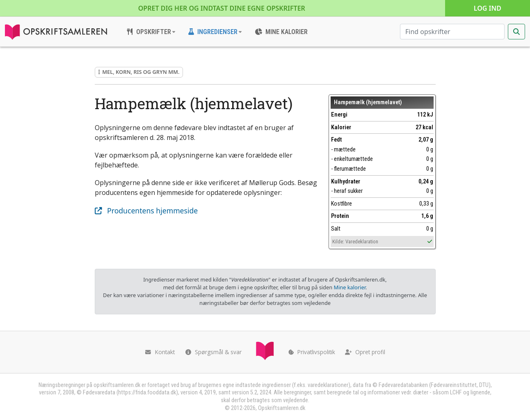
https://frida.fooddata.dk (147, 392)
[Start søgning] (516, 31)
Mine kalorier (349, 287)
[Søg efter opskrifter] (452, 31)
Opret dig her (221, 8)
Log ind (487, 8)
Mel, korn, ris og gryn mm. (139, 72)
